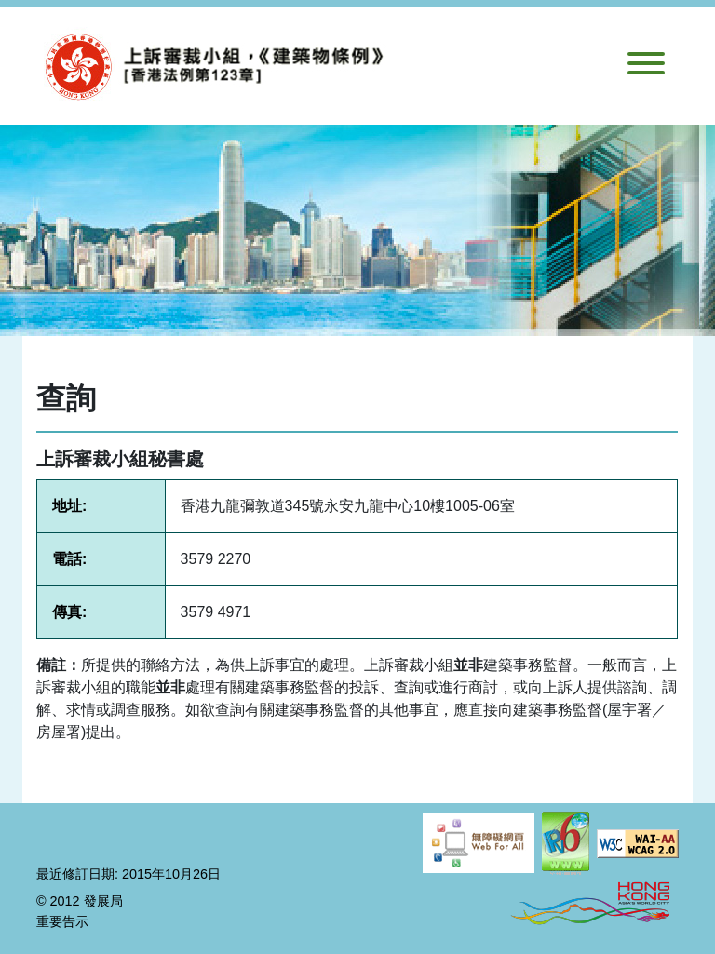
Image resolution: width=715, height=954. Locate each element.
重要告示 (62, 921)
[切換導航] (646, 66)
